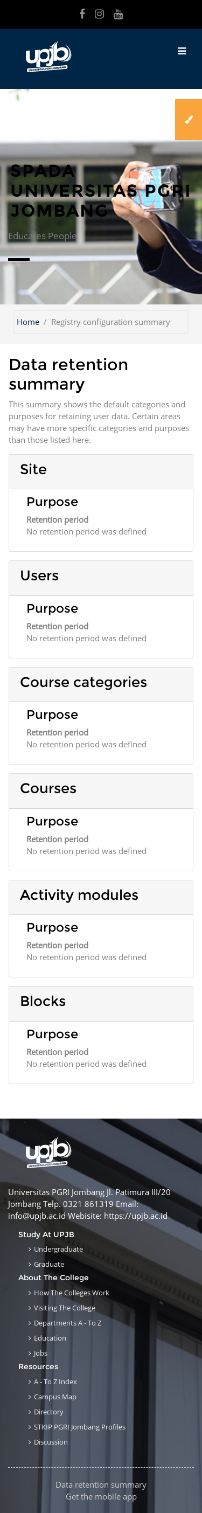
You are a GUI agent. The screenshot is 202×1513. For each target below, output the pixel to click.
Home (28, 321)
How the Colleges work (71, 1292)
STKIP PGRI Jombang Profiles (80, 1427)
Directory (49, 1412)
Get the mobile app (101, 1496)
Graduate (49, 1264)
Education (50, 1338)
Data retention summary (101, 1484)
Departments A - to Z (67, 1323)
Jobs (40, 1353)
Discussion (51, 1442)
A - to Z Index (55, 1381)
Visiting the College (64, 1308)
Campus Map (55, 1396)
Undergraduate (58, 1249)
